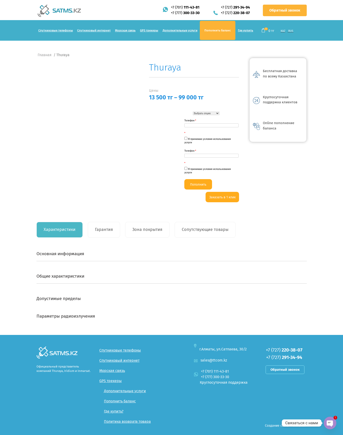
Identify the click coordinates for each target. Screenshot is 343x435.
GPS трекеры (149, 30)
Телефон (190, 120)
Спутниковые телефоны (55, 30)
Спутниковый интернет (94, 30)
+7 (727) (235, 7)
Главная (45, 55)
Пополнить (198, 185)
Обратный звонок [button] (284, 10)
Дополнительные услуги (180, 30)
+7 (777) (185, 13)
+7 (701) (185, 7)
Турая (188, 113)
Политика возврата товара (127, 421)
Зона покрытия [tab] (147, 229)
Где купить (245, 30)
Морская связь (125, 30)
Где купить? (113, 411)
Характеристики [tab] (60, 229)
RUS (290, 31)
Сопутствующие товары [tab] (205, 229)
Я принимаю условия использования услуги (207, 140)
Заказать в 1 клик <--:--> (222, 198)
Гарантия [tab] (104, 229)
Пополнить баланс (217, 30)
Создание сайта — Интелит (285, 426)
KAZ (283, 31)
